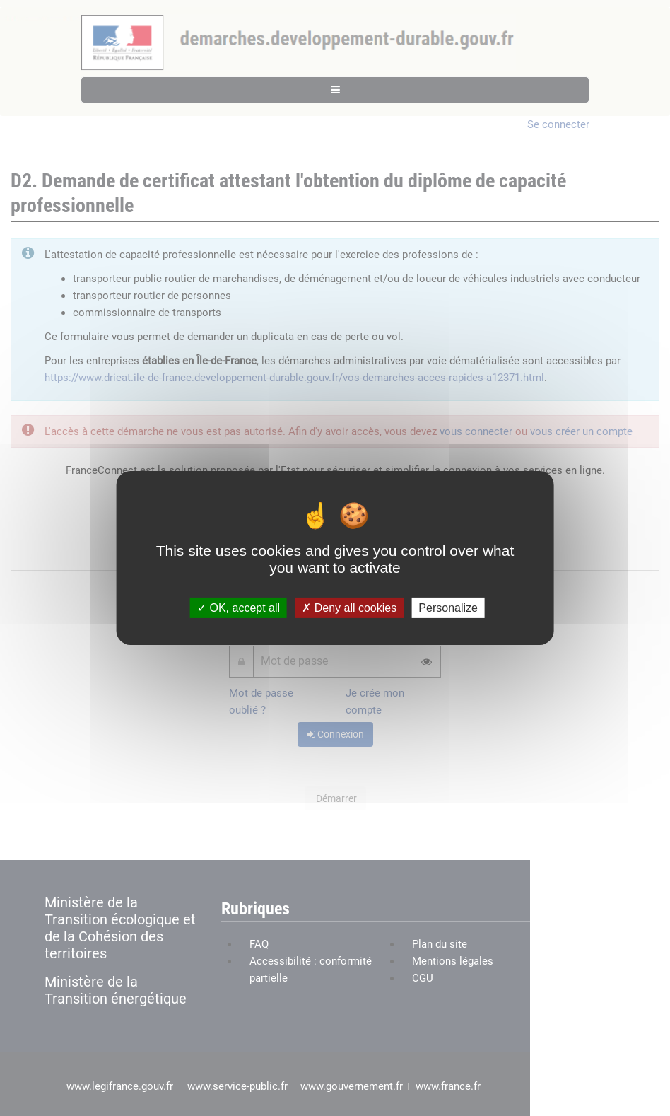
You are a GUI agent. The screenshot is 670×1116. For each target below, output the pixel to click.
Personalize (448, 608)
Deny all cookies (349, 608)
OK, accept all (238, 608)
